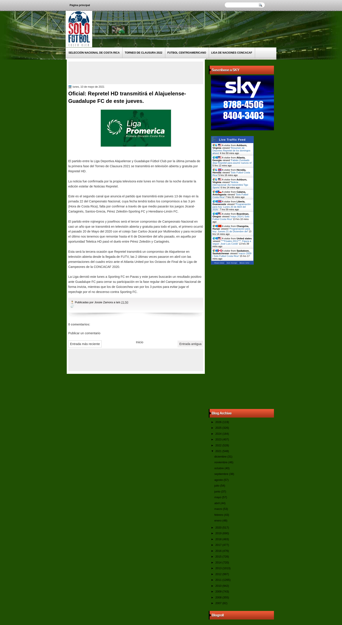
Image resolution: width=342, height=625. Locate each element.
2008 (218, 597)
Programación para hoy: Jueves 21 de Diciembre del (231, 230)
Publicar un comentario (84, 333)
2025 (218, 427)
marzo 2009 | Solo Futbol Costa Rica (231, 254)
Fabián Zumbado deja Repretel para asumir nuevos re (232, 161)
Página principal (80, 5)
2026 (218, 422)
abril (217, 503)
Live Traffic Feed (232, 139)
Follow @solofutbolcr (182, 26)
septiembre (221, 474)
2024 (218, 433)
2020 (218, 527)
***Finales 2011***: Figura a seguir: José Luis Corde (231, 242)
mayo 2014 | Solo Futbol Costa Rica (230, 217)
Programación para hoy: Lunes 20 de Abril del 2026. (231, 207)
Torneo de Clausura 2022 (143, 52)
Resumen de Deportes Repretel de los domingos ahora (231, 150)
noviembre (221, 462)
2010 (218, 585)
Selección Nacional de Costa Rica (94, 52)
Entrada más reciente (85, 344)
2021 (218, 451)
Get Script (232, 263)
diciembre (220, 456)
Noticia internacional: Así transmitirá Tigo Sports (230, 185)
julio (217, 485)
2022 (218, 445)
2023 (218, 439)
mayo (218, 497)
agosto (218, 479)
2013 (218, 568)
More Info (244, 263)
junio (217, 491)
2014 (218, 562)
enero (218, 520)
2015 (218, 556)
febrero (219, 514)
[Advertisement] (149, 72)
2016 (218, 550)
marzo (218, 509)
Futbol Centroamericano (186, 52)
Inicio (139, 342)
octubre (219, 468)
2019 (218, 533)
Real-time (219, 263)
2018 (218, 539)
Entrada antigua (190, 344)
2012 (218, 574)
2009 (218, 591)
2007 (218, 603)
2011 (218, 579)
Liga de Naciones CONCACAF (231, 52)
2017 (218, 545)
